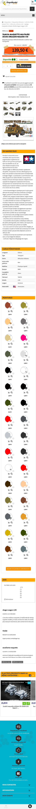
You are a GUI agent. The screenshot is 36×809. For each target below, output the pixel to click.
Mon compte (7, 796)
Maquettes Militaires (18, 22)
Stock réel (18, 777)
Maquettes (8, 22)
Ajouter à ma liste (9, 76)
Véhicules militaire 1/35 (16, 24)
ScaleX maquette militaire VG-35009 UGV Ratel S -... (16, 707)
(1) (21, 589)
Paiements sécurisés (18, 766)
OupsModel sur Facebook (18, 731)
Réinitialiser (8, 599)
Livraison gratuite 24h (18, 742)
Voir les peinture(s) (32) (18, 70)
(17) (21, 587)
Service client (18, 754)
